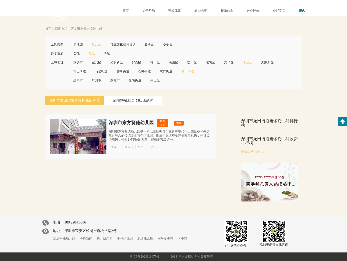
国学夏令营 (165, 238)
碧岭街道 (123, 71)
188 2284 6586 (75, 222)
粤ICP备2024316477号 (144, 256)
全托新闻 (86, 238)
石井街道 (144, 71)
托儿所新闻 (105, 238)
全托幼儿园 (125, 238)
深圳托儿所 (145, 238)
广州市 (96, 80)
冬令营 (167, 44)
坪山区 (247, 62)
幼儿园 (78, 44)
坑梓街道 (166, 71)
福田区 (155, 62)
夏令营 (149, 44)
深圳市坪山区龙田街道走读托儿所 (78, 29)
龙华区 (229, 62)
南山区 (173, 62)
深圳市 (78, 62)
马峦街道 (101, 71)
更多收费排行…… (253, 152)
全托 (76, 53)
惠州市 (78, 80)
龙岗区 (210, 62)
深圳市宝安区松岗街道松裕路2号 (90, 231)
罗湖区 (136, 62)
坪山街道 (79, 71)
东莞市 (115, 80)
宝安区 (96, 62)
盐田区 (192, 62)
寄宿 (107, 53)
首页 (48, 29)
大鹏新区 (267, 62)
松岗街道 (135, 80)
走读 (92, 53)
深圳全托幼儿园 (64, 238)
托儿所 (96, 44)
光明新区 (116, 62)
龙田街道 (187, 71)
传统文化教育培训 (122, 44)
